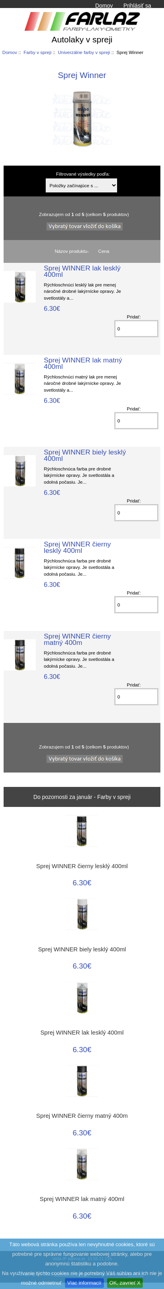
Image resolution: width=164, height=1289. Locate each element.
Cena (103, 251)
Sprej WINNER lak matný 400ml (83, 363)
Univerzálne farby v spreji (84, 52)
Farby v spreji (38, 52)
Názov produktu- (72, 251)
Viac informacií (84, 1283)
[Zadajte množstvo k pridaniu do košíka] (136, 328)
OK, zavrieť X (125, 1283)
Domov (104, 5)
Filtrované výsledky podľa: (83, 173)
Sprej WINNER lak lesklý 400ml (82, 271)
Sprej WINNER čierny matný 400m (77, 639)
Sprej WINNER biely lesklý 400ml (85, 455)
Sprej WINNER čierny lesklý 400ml (77, 547)
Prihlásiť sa (137, 5)
